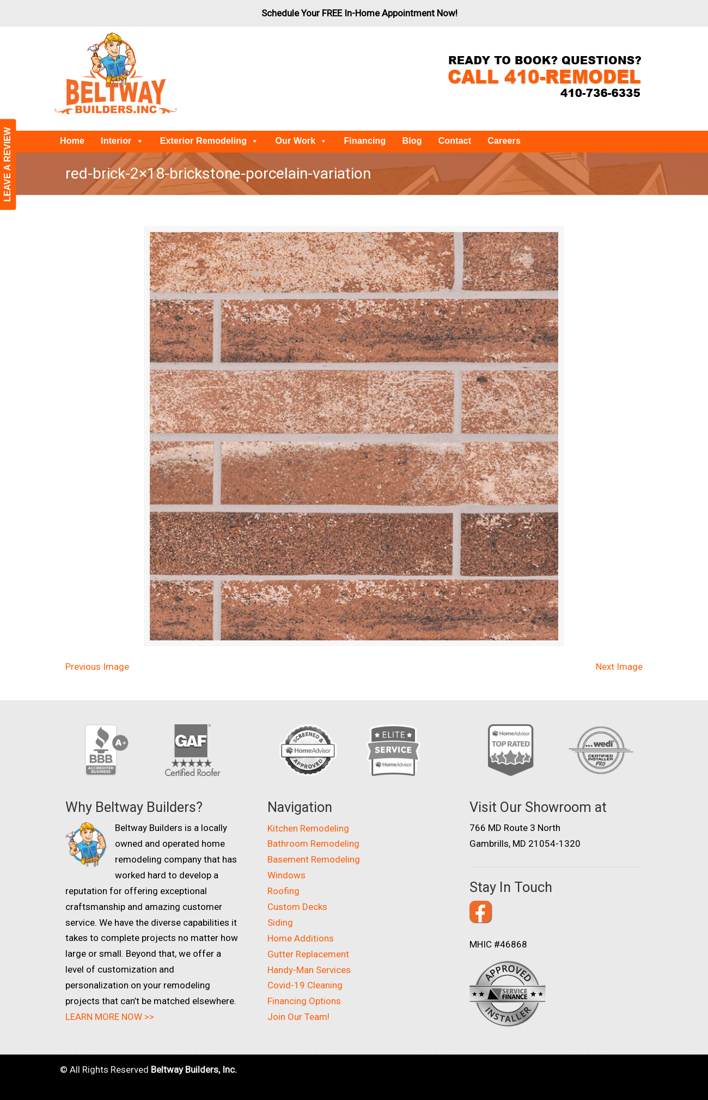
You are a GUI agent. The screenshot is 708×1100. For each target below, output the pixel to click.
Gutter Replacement (308, 954)
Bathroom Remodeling (313, 843)
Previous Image (97, 666)
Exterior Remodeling (209, 140)
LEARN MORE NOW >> (109, 1016)
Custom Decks (297, 906)
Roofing (283, 890)
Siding (280, 922)
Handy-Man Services (309, 969)
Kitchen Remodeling (308, 828)
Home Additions (300, 938)
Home (72, 140)
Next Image (619, 666)
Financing (365, 140)
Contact (455, 140)
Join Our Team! (298, 1016)
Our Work (301, 140)
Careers (504, 140)
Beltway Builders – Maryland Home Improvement (115, 73)
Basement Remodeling (313, 859)
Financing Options (304, 1000)
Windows (286, 875)
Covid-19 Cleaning (305, 985)
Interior (122, 140)
